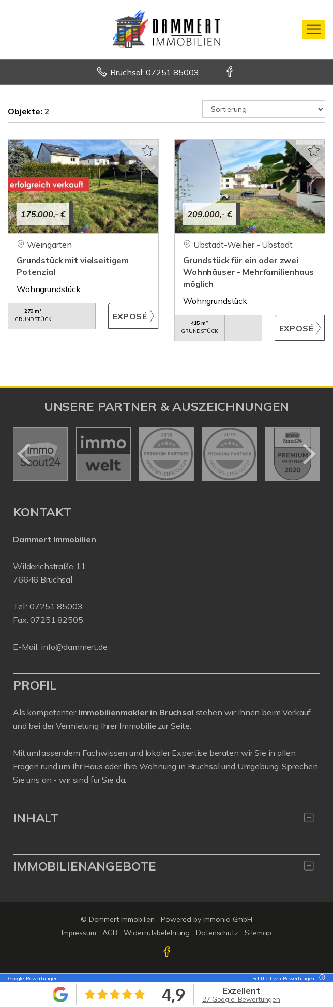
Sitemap (258, 932)
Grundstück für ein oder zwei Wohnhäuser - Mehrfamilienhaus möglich (248, 272)
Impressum (79, 932)
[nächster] (308, 454)
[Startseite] (166, 29)
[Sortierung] (263, 109)
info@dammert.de (74, 647)
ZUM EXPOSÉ (133, 316)
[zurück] (24, 454)
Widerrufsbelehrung (157, 932)
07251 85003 (55, 606)
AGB (109, 932)
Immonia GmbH (228, 919)
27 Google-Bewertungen (241, 999)
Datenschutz (217, 932)
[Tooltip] (320, 978)
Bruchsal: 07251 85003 (154, 72)
